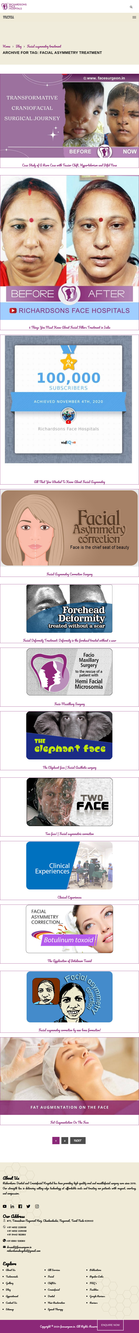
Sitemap (10, 1309)
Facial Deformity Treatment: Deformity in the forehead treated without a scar (69, 640)
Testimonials (12, 1276)
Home (6, 46)
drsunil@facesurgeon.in (19, 1247)
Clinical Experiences (69, 897)
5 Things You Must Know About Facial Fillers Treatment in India (69, 327)
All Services (54, 1270)
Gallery (9, 1283)
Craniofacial (54, 1289)
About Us (10, 1270)
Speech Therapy (55, 1309)
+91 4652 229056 (17, 1230)
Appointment (12, 1296)
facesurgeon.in (67, 1326)
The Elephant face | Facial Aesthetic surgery (69, 767)
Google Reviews (97, 1296)
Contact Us (11, 1303)
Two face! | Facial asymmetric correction (69, 833)
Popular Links (96, 1276)
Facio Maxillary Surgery (69, 703)
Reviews (94, 1303)
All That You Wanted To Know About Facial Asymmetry (69, 481)
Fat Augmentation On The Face (69, 1122)
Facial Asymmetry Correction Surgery (69, 574)
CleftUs (52, 1283)
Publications (95, 1270)
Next (77, 1141)
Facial (51, 1276)
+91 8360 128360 (15, 1241)
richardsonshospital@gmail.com (23, 1251)
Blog (19, 46)
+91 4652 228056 (16, 1227)
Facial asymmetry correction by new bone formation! (70, 1030)
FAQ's (93, 1283)
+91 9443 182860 (16, 1234)
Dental (51, 1296)
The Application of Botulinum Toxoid (69, 960)
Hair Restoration (56, 1303)
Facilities (94, 1289)
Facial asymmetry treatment (44, 46)
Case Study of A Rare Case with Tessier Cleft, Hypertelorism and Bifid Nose (69, 165)
